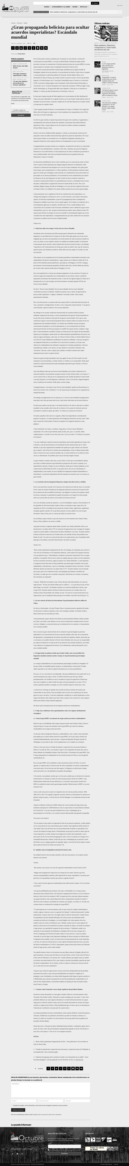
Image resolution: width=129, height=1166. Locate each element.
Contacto (116, 1164)
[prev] (118, 12)
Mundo (25, 23)
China (14, 71)
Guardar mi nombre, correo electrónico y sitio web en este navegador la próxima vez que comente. (40, 1105)
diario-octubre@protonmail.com (28, 1149)
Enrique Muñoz (21, 53)
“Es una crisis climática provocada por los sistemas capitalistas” (20, 83)
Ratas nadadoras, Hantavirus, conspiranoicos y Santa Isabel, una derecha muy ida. (74, 12)
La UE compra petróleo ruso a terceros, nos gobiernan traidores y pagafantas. (108, 66)
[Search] (95, 3)
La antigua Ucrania (106, 88)
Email (12, 103)
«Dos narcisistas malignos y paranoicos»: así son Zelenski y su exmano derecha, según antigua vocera (109, 106)
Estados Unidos (105, 75)
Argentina (96, 42)
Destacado (19, 23)
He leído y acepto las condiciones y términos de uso (20, 111)
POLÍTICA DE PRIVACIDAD (37, 1164)
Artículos (13, 23)
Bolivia (14, 79)
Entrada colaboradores (106, 1164)
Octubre (103, 84)
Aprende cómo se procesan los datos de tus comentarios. (47, 1114)
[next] (121, 12)
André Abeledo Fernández (105, 42)
